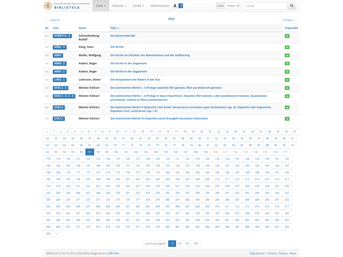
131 (177, 158)
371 (78, 226)
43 (140, 137)
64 (64, 144)
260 (217, 192)
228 (147, 185)
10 (117, 131)
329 (157, 212)
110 (215, 151)
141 (277, 158)
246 (78, 192)
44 (148, 137)
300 (118, 205)
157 (187, 165)
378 (147, 226)
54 (233, 137)
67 (89, 144)
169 (58, 171)
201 (128, 178)
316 (277, 205)
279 (157, 199)
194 (58, 178)
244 (58, 192)
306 (177, 205)
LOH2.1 (60, 79)
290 (267, 199)
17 (176, 131)
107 (185, 151)
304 (157, 205)
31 (294, 131)
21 (210, 131)
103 (145, 151)
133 (197, 158)
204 (157, 178)
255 (167, 192)
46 (166, 137)
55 (242, 137)
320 (68, 212)
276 (128, 199)
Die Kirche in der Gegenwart (128, 63)
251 (128, 192)
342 (287, 212)
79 (191, 144)
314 (257, 205)
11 (125, 131)
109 (205, 151)
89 (275, 144)
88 (267, 144)
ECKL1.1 (61, 87)
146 (78, 165)
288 (247, 199)
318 (48, 212)
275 (118, 199)
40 (115, 137)
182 (187, 171)
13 (142, 131)
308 (197, 205)
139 (257, 158)
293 (48, 205)
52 (216, 137)
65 (72, 144)
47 (174, 137)
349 (108, 219)
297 (88, 205)
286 (227, 199)
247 (88, 192)
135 (217, 158)
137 (237, 158)
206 (177, 178)
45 (157, 137)
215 (267, 178)
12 (134, 131)
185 (217, 171)
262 (237, 192)
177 (138, 171)
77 (174, 144)
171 (78, 171)
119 (58, 158)
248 (98, 192)
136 (227, 158)
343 (48, 219)
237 (237, 185)
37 (89, 137)
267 (287, 192)
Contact (271, 253)
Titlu (114, 28)
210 (217, 178)
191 (277, 171)
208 (197, 178)
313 (247, 205)
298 (98, 205)
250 (118, 192)
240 (267, 185)
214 (257, 178)
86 (250, 144)
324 (108, 212)
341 (277, 212)
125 (118, 158)
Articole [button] (119, 6)
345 (68, 219)
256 (177, 192)
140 (267, 158)
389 (257, 226)
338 (247, 212)
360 (217, 219)
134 (207, 158)
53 (225, 137)
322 (88, 212)
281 (177, 199)
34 (64, 137)
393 (48, 233)
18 (184, 131)
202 (138, 178)
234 (207, 185)
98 (98, 151)
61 (292, 137)
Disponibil (291, 28)
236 (227, 185)
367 (287, 219)
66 (81, 144)
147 (88, 165)
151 (128, 165)
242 (287, 185)
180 (167, 171)
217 (287, 178)
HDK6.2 (60, 63)
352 (138, 219)
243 (48, 192)
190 (267, 171)
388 (247, 226)
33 (56, 137)
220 (68, 185)
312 (237, 205)
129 (157, 158)
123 (98, 158)
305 (167, 205)
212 (237, 178)
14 (151, 131)
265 (267, 192)
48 (182, 137)
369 (58, 226)
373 (98, 226)
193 (48, 178)
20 (201, 131)
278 (147, 199)
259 (207, 192)
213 (247, 178)
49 (191, 137)
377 (138, 226)
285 (217, 199)
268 (48, 199)
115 (265, 151)
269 (58, 199)
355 (167, 219)
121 (78, 158)
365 (267, 219)
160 (217, 165)
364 (257, 219)
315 (267, 205)
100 (116, 151)
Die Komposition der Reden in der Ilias (135, 79)
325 (118, 212)
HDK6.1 (60, 71)
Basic (293, 253)
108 (195, 151)
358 (197, 219)
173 (98, 171)
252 (138, 192)
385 (217, 226)
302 (138, 205)
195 (68, 178)
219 (58, 185)
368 (48, 226)
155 (167, 165)
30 (286, 131)
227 (138, 185)
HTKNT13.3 (62, 36)
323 (98, 212)
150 (118, 165)
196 (78, 178)
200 (118, 178)
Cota (56, 28)
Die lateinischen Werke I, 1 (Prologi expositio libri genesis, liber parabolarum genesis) (166, 87)
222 (88, 185)
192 (287, 171)
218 (48, 185)
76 (166, 144)
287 (237, 199)
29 (277, 131)
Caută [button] (138, 6)
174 (108, 171)
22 (218, 131)
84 (233, 144)
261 (227, 192)
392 (287, 226)
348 (98, 219)
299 (108, 205)
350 (118, 219)
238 (247, 185)
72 (132, 144)
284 (207, 199)
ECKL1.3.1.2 (64, 95)
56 (250, 137)
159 (207, 165)
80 (199, 144)
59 (275, 137)
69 (106, 144)
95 (72, 151)
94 (64, 151)
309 (207, 205)
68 (98, 144)
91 (292, 144)
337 (237, 212)
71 (123, 144)
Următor (289, 20)
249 (108, 192)
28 (269, 131)
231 (177, 185)
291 (277, 199)
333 (197, 212)
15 (159, 131)
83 (225, 144)
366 (277, 219)
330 (167, 212)
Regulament (257, 253)
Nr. (47, 28)
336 (227, 212)
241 (277, 185)
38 (98, 137)
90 (284, 144)
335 (217, 212)
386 (227, 226)
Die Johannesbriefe (122, 36)
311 (227, 205)
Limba (220, 5)
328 (147, 212)
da (287, 35)
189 (257, 171)
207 (187, 178)
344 (58, 219)
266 (277, 192)
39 (106, 137)
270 (68, 199)
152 (138, 165)
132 (187, 158)
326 (128, 212)
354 (157, 219)
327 (138, 212)
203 (147, 178)
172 (88, 171)
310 (217, 205)
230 (167, 185)
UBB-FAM (113, 253)
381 (177, 226)
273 (98, 199)
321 (78, 212)
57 (258, 137)
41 (123, 137)
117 (285, 151)
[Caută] (291, 5)
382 (187, 226)
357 (187, 219)
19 (193, 131)
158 (197, 165)
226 (128, 185)
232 (187, 185)
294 (58, 205)
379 (157, 226)
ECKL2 (59, 107)
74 (148, 144)
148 (98, 165)
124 (108, 158)
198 (98, 178)
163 (247, 165)
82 (216, 144)
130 (167, 158)
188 (247, 171)
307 (187, 205)
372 (88, 226)
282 (187, 199)
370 (68, 226)
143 (48, 165)
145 (68, 165)
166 (277, 165)
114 (255, 151)
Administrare (160, 6)
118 (48, 158)
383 (197, 226)
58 (267, 137)
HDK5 (58, 55)
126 (128, 158)
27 (261, 131)
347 (88, 219)
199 (108, 178)
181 (177, 171)
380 (167, 226)
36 (81, 137)
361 (227, 219)
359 (207, 219)
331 (177, 212)
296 (78, 205)
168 (48, 171)
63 (56, 144)
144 (58, 165)
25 (244, 131)
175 (118, 171)
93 (56, 151)
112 (235, 151)
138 (247, 158)
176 (128, 171)
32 (47, 137)
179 (157, 171)
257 (187, 192)
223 (98, 185)
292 (287, 199)
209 (207, 178)
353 (147, 219)
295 (68, 205)
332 (187, 212)
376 (128, 226)
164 (257, 165)
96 (81, 151)
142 (287, 158)
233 (197, 185)
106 (175, 151)
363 (247, 219)
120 (68, 158)
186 (227, 171)
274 (108, 199)
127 (138, 158)
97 (89, 151)
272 (88, 199)
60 (284, 137)
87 (258, 144)
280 (167, 199)
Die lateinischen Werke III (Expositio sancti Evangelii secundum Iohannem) (159, 118)
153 (147, 165)
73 (140, 144)
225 (118, 185)
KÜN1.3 (60, 47)
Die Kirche (117, 47)
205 (167, 178)
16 (168, 131)
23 (227, 131)
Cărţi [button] (101, 6)
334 (207, 212)
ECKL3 (59, 118)
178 (147, 171)
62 (47, 144)
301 (128, 205)
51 (208, 137)
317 (287, 205)
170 (68, 171)
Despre (283, 253)
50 (199, 137)
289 (257, 199)
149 (108, 165)
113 (245, 151)
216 (277, 178)
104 (156, 151)
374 (108, 226)
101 (126, 151)
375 (118, 226)
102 (136, 151)
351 (128, 219)
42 (132, 137)
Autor (82, 28)
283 (197, 199)
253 (147, 192)
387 (237, 226)
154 (157, 165)
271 (78, 199)
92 (47, 151)
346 (78, 219)
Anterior (53, 20)
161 (227, 165)
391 (277, 226)
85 (242, 144)
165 (267, 165)
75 (157, 144)
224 (108, 185)
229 (157, 185)
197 (88, 178)
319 (58, 212)
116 (275, 151)
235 (217, 185)
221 (78, 185)
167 (287, 165)
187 (237, 171)
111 (225, 151)
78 (182, 144)
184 (207, 171)
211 (227, 178)
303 (147, 205)
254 (157, 192)
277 (138, 199)
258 (197, 192)
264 (257, 192)
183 (197, 171)
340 (267, 212)
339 (257, 212)
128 (147, 158)
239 (257, 185)
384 (207, 226)
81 (208, 144)
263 (247, 192)
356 (177, 219)
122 (88, 158)
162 (237, 165)
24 (235, 131)
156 (177, 165)
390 (267, 226)
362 (237, 219)
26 (252, 131)
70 (115, 144)
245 (68, 192)
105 (165, 151)
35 (72, 137)
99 (106, 151)
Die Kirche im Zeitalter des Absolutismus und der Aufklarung (150, 55)
